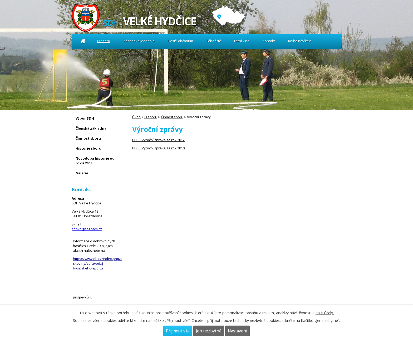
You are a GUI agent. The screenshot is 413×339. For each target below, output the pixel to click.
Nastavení (237, 331)
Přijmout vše (178, 331)
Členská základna (91, 128)
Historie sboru (88, 148)
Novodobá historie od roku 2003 (95, 160)
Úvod (83, 41)
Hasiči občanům (180, 40)
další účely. (325, 312)
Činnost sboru (172, 117)
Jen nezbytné (209, 331)
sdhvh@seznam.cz (87, 229)
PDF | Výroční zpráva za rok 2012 (158, 139)
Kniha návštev (299, 40)
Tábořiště (213, 40)
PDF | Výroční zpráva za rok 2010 (158, 148)
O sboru (103, 40)
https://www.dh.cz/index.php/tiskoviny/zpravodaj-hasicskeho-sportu (97, 263)
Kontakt (269, 40)
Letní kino (241, 40)
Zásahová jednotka (139, 40)
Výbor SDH (85, 118)
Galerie (82, 173)
